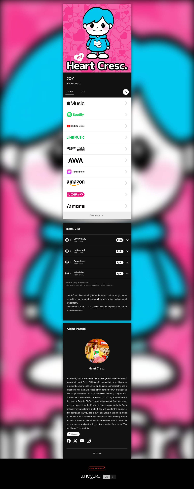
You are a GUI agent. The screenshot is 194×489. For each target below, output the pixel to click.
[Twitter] (75, 441)
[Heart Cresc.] (97, 351)
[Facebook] (69, 442)
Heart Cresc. (74, 83)
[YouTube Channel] (82, 441)
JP (113, 477)
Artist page (73, 434)
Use (83, 91)
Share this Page (97, 468)
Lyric (119, 240)
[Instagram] (89, 442)
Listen (70, 91)
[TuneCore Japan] (90, 478)
